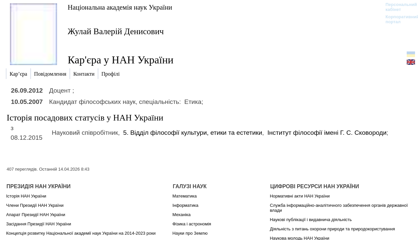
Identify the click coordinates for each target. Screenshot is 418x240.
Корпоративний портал (397, 19)
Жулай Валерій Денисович (116, 31)
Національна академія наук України (120, 7)
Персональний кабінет (397, 7)
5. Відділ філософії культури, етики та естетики (192, 132)
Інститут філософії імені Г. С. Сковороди (326, 132)
